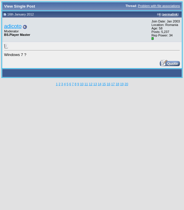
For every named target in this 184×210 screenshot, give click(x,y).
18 (117, 84)
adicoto (13, 26)
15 (104, 84)
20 (126, 84)
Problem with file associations (159, 6)
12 (90, 84)
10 (82, 84)
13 (95, 84)
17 (113, 84)
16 (108, 84)
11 (86, 84)
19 (121, 84)
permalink (170, 14)
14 (99, 84)
